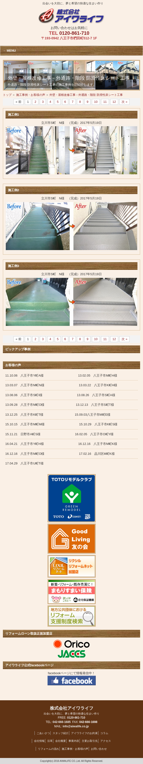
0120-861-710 (74, 33)
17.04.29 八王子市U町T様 (24, 463)
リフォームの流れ (48, 748)
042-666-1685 (62, 722)
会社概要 (60, 740)
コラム (104, 733)
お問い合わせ (99, 748)
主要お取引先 (90, 740)
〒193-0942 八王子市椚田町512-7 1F (69, 38)
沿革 (50, 740)
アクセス (105, 740)
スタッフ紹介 (60, 733)
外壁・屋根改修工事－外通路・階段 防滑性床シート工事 (86, 95)
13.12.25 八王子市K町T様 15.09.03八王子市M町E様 (57, 414)
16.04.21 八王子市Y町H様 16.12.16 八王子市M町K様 (61, 444)
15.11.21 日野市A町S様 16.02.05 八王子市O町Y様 (59, 434)
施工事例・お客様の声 (30, 95)
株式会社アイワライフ (71, 710)
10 (95, 102)
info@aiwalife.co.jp (76, 726)
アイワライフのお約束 (84, 733)
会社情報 (39, 740)
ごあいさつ (43, 733)
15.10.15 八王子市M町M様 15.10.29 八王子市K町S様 (61, 424)
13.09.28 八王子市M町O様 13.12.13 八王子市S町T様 (59, 405)
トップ (7, 95)
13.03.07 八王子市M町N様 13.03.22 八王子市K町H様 (61, 385)
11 (105, 102)
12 (114, 102)
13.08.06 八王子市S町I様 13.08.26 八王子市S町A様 (61, 395)
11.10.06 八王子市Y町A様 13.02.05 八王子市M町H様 (61, 375)
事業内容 (73, 740)
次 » (124, 102)
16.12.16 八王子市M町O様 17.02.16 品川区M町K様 (66, 454)
